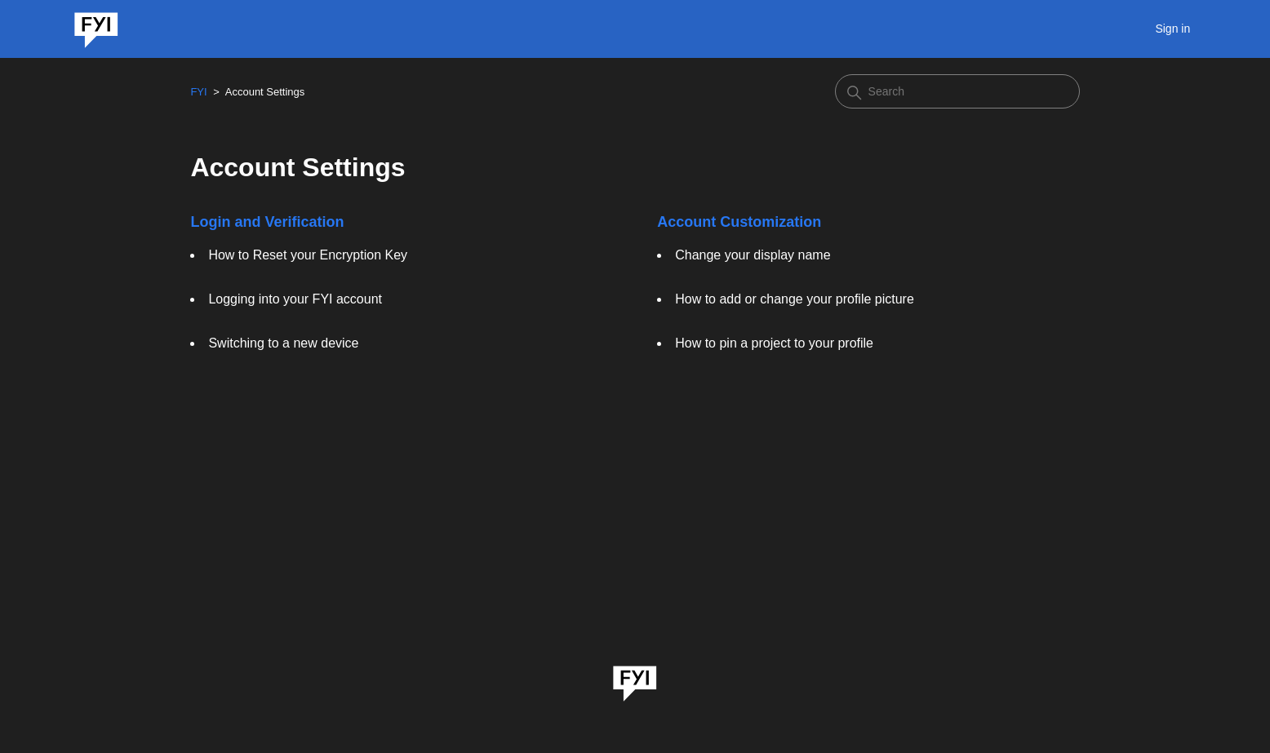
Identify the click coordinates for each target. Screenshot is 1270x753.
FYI (198, 92)
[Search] (957, 91)
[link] (635, 678)
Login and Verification (267, 222)
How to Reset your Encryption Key (307, 255)
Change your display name (752, 255)
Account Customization (739, 222)
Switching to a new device (283, 343)
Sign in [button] (1172, 28)
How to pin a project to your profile (774, 343)
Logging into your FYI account (295, 299)
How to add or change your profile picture (794, 299)
